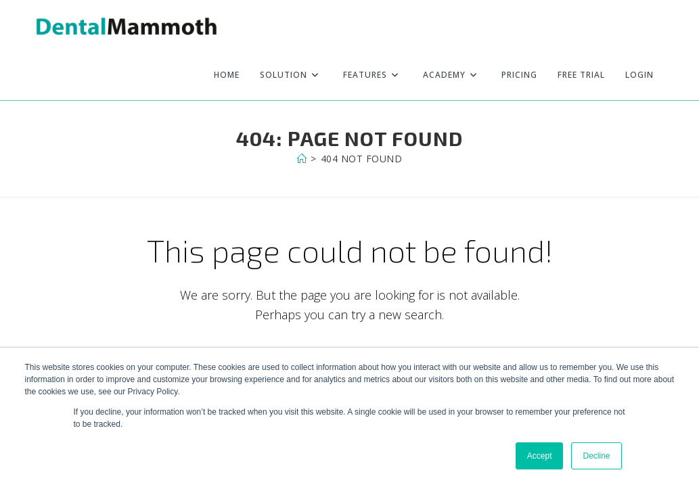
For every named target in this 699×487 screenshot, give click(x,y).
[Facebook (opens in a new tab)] (646, 25)
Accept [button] (539, 456)
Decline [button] (596, 456)
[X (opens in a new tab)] (631, 25)
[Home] (302, 158)
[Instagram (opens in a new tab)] (662, 25)
